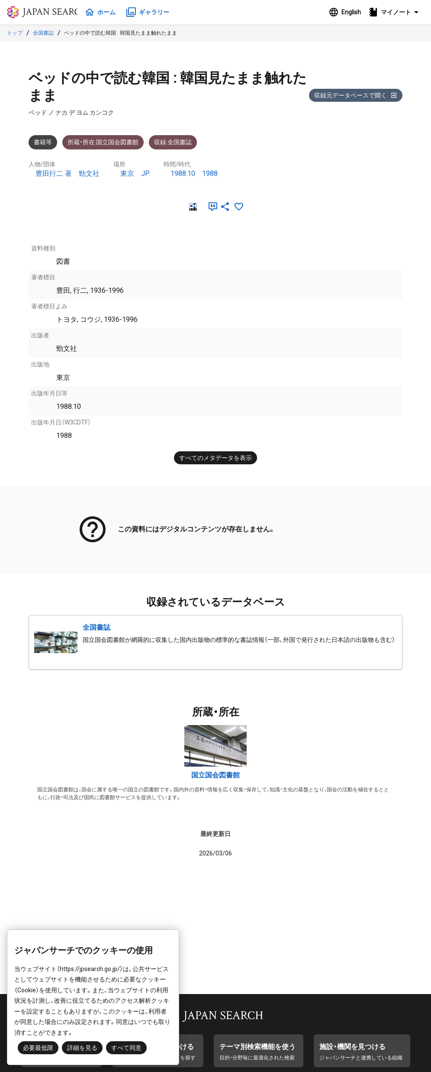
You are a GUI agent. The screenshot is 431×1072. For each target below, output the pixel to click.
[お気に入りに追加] (239, 207)
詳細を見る (82, 1047)
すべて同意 (126, 1047)
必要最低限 (38, 1047)
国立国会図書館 (215, 775)
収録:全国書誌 (173, 142)
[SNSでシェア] (225, 207)
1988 (210, 173)
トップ (15, 33)
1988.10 (182, 173)
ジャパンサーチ (48, 12)
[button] (396, 12)
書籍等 (43, 142)
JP (145, 173)
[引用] (211, 207)
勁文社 (89, 173)
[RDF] (192, 207)
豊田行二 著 (53, 173)
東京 (127, 173)
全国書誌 (43, 33)
